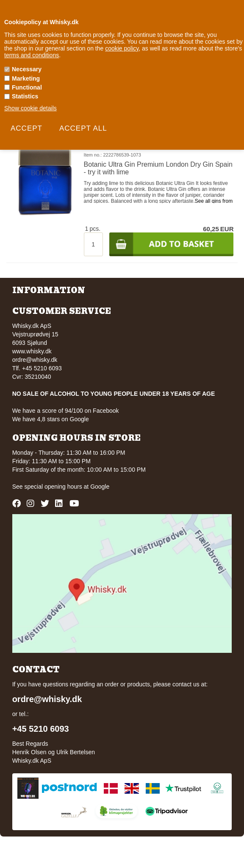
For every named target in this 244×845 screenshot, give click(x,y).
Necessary (27, 69)
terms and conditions (31, 55)
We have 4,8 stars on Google (50, 419)
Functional (27, 87)
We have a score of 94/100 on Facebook (65, 410)
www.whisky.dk (32, 351)
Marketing (26, 78)
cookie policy (122, 48)
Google (99, 486)
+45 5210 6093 (40, 729)
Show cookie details (30, 108)
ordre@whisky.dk (35, 359)
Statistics (25, 96)
